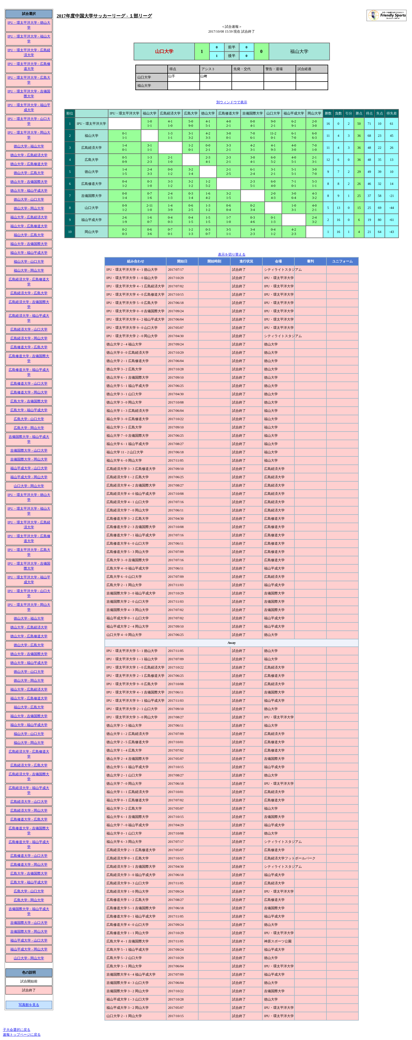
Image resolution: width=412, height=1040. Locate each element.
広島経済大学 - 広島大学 (28, 293)
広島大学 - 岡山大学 (29, 428)
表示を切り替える (231, 254)
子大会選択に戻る (16, 1030)
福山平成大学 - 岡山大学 (28, 477)
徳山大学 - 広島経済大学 (28, 155)
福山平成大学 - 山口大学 (28, 468)
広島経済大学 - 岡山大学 (28, 338)
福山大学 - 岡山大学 (29, 270)
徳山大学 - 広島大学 (29, 173)
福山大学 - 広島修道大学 (28, 226)
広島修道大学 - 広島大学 (28, 347)
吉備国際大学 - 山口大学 (28, 450)
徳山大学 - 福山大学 (29, 146)
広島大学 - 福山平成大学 (28, 410)
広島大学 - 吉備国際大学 (28, 401)
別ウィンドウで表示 (231, 102)
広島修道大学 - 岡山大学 (28, 392)
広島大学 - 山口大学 (29, 419)
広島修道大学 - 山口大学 (28, 383)
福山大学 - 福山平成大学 (28, 253)
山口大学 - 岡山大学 (29, 486)
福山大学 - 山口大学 (29, 262)
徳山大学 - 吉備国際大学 (28, 182)
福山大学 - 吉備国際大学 (28, 244)
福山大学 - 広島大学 (29, 235)
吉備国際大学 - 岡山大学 (28, 459)
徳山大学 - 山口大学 (29, 199)
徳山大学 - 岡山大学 (29, 208)
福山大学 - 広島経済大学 (28, 217)
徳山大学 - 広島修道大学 (28, 164)
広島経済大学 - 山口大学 (28, 329)
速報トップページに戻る (22, 1035)
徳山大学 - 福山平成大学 (28, 191)
